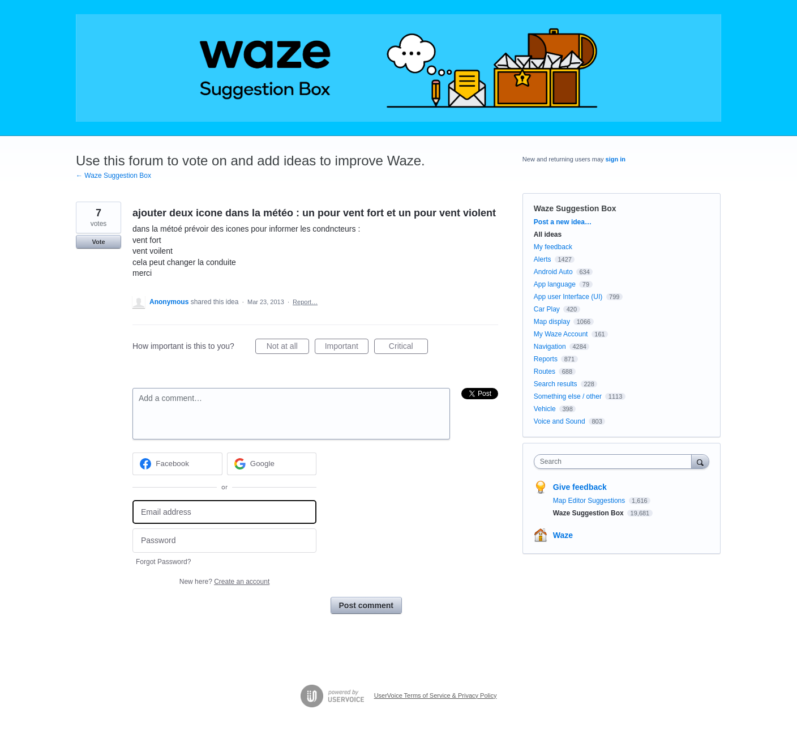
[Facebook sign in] (177, 463)
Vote (98, 241)
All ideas (548, 234)
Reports (546, 359)
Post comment (366, 605)
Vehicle (545, 409)
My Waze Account (561, 334)
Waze (563, 535)
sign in (615, 159)
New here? (224, 582)
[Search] (700, 461)
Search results (555, 384)
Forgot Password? (163, 562)
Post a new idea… (563, 222)
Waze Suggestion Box (575, 208)
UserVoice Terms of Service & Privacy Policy (435, 695)
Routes (544, 371)
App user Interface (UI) (568, 297)
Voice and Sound (559, 421)
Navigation (550, 347)
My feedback (553, 247)
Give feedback (580, 487)
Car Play (547, 309)
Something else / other (568, 396)
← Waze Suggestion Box (113, 176)
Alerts (542, 259)
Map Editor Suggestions (590, 501)
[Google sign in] (272, 463)
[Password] (224, 540)
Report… (305, 301)
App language (555, 284)
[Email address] (224, 512)
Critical (408, 347)
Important (346, 347)
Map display (552, 322)
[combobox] (615, 462)
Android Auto (553, 272)
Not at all (288, 347)
